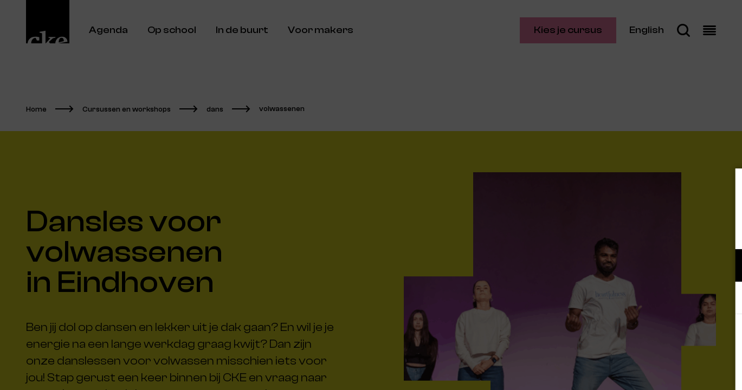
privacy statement (606, 230)
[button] (639, 265)
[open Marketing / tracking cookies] (724, 299)
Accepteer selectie (649, 369)
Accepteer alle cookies (650, 338)
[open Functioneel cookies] (724, 266)
